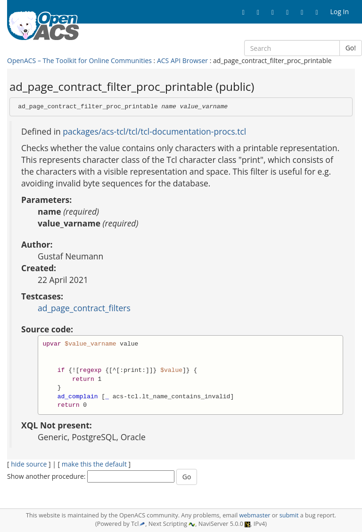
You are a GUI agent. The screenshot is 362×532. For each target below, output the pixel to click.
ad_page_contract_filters (84, 308)
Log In (339, 11)
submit (289, 515)
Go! (351, 47)
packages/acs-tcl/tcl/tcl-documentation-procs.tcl (154, 131)
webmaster (254, 515)
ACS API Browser (182, 60)
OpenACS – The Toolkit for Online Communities (79, 60)
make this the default (94, 463)
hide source (29, 463)
